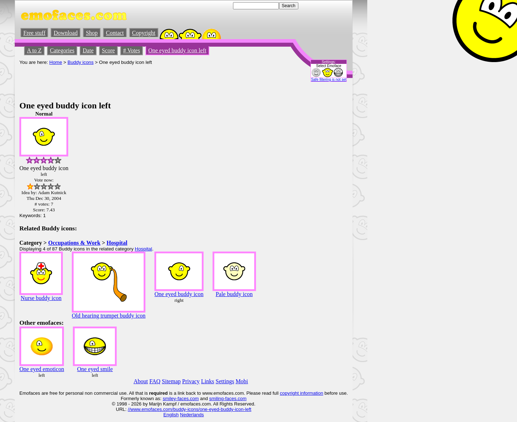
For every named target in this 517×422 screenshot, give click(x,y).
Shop (92, 33)
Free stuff (34, 33)
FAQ (154, 381)
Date (88, 50)
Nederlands (192, 414)
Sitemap (171, 381)
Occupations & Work (74, 243)
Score (108, 50)
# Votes (131, 50)
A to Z (34, 50)
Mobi (242, 381)
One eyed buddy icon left (177, 50)
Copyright (143, 33)
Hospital (117, 243)
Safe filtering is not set (328, 79)
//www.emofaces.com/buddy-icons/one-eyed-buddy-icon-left (189, 409)
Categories (62, 50)
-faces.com (187, 398)
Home (55, 62)
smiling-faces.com (228, 398)
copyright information (301, 393)
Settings (225, 381)
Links (207, 381)
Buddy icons (80, 62)
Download (65, 33)
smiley (169, 398)
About (141, 381)
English (171, 414)
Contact (115, 33)
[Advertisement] (150, 81)
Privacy (191, 381)
